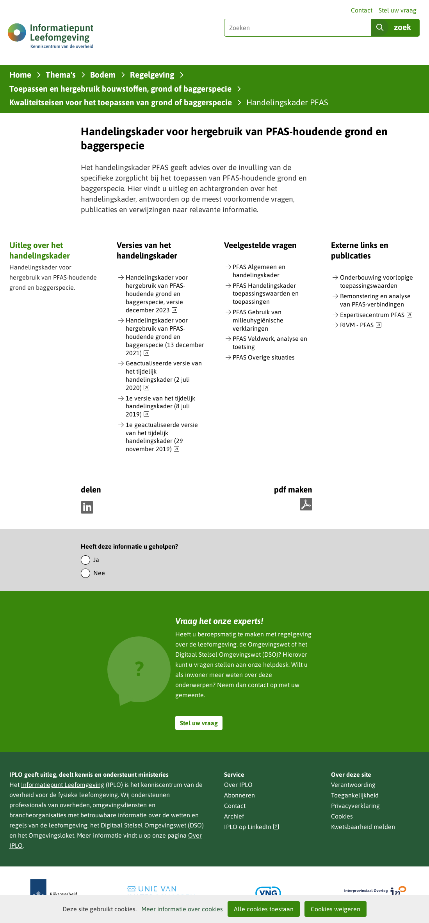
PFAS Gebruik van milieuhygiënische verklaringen (258, 320)
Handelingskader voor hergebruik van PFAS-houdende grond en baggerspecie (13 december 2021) (165, 337)
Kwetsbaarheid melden (363, 826)
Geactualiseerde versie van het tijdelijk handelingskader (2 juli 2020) (164, 376)
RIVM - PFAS (361, 325)
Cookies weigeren (335, 908)
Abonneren (239, 795)
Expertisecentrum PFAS (376, 315)
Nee (99, 572)
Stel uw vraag (398, 10)
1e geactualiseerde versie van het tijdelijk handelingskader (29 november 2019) (162, 437)
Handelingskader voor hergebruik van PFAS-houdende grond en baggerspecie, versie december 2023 (157, 294)
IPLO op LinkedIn (251, 827)
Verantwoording (353, 784)
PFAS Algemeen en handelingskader (259, 270)
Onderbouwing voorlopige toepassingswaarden (376, 281)
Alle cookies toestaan (264, 908)
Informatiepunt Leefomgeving (62, 784)
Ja (96, 559)
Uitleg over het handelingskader (39, 250)
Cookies (342, 816)
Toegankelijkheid (355, 795)
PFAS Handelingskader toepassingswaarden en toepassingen (266, 293)
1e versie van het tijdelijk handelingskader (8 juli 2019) (160, 407)
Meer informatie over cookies (182, 908)
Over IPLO (238, 784)
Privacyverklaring (355, 805)
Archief (234, 816)
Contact (361, 10)
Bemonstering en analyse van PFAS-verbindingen (375, 300)
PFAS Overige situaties (264, 357)
